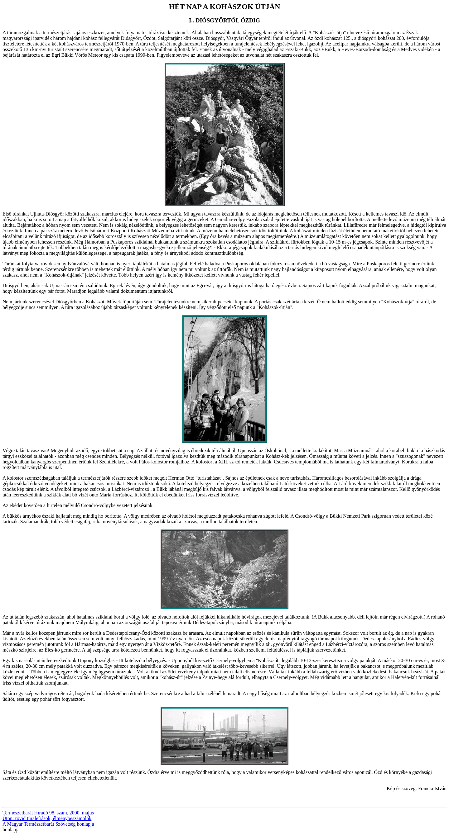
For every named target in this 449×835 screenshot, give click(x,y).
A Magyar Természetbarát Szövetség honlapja (48, 824)
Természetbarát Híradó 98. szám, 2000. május (48, 812)
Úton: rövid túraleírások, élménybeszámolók (46, 818)
